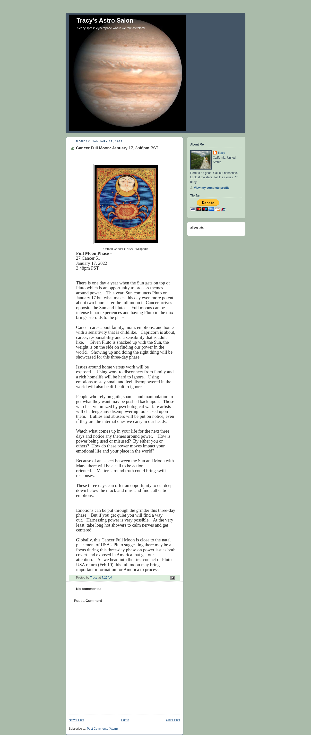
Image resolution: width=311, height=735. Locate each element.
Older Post (173, 720)
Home (125, 720)
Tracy (221, 152)
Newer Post (76, 720)
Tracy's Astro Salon (105, 20)
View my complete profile (211, 187)
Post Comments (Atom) (102, 728)
